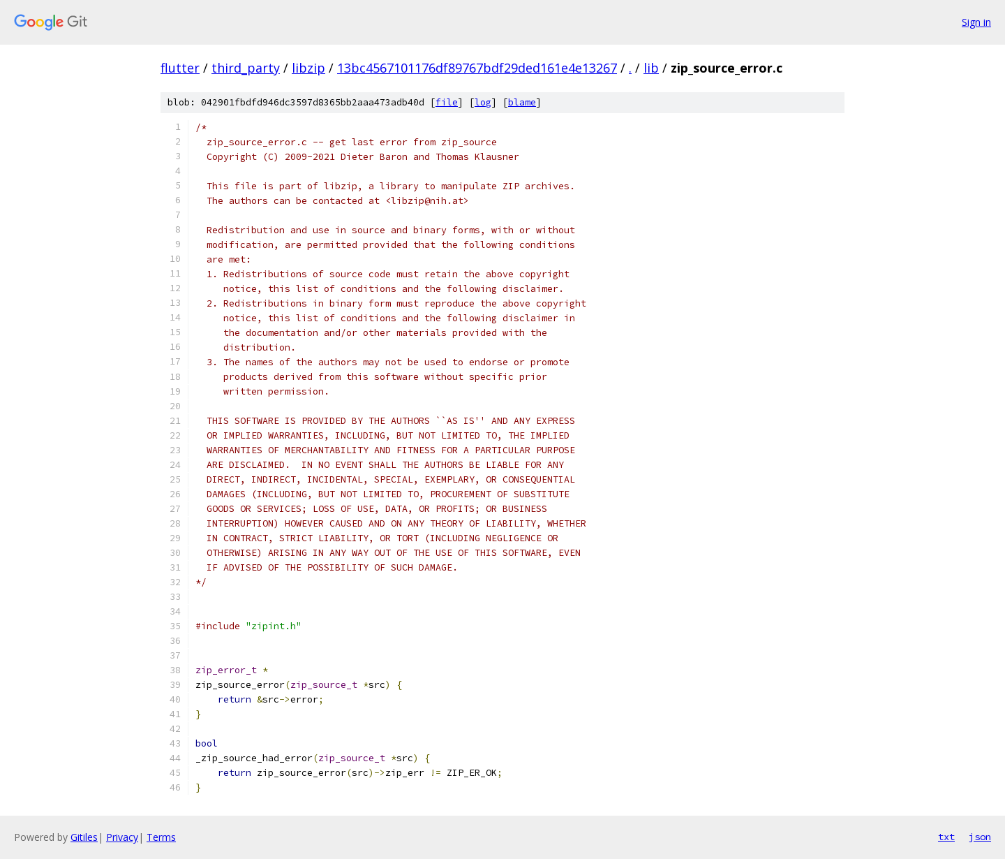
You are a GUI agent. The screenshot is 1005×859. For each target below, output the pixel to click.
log (483, 102)
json (980, 836)
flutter (180, 67)
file (447, 102)
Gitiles (84, 837)
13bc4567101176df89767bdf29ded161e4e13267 (477, 67)
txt (946, 836)
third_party (245, 67)
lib (651, 67)
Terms (161, 837)
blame (522, 102)
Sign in (976, 22)
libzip (308, 67)
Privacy (122, 837)
